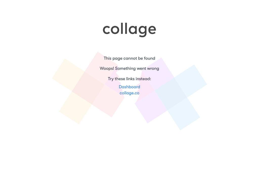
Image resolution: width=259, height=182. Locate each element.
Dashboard (129, 87)
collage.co (129, 93)
